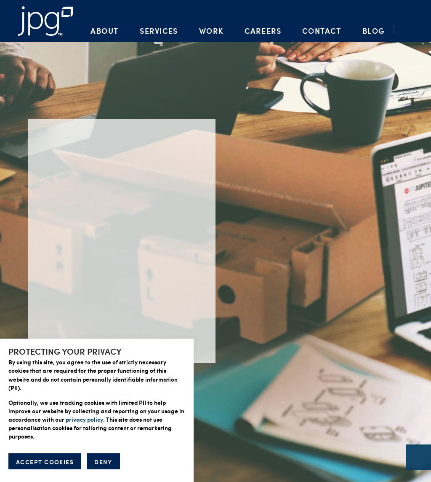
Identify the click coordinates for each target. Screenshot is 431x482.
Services (159, 30)
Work (211, 30)
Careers (263, 30)
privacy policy (84, 419)
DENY (103, 462)
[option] (215, 241)
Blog (373, 30)
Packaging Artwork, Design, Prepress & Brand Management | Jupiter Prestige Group (45, 21)
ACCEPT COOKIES (45, 462)
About (104, 30)
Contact (321, 30)
